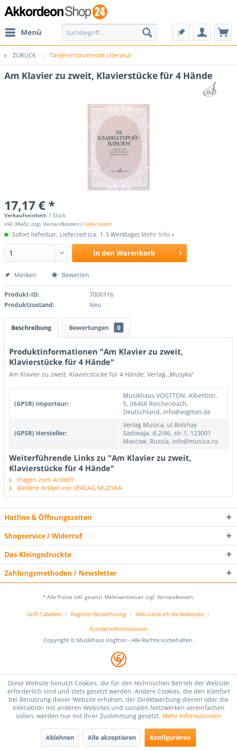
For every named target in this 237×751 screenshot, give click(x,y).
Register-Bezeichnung (98, 614)
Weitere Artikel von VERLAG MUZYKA (65, 488)
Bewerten (70, 275)
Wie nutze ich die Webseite (170, 614)
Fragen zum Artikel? (41, 479)
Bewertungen (96, 328)
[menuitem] (23, 32)
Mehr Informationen (191, 716)
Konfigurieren (170, 737)
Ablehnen (60, 737)
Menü (23, 31)
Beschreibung (31, 327)
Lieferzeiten (97, 224)
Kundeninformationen (118, 629)
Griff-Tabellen (44, 614)
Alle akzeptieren (112, 737)
